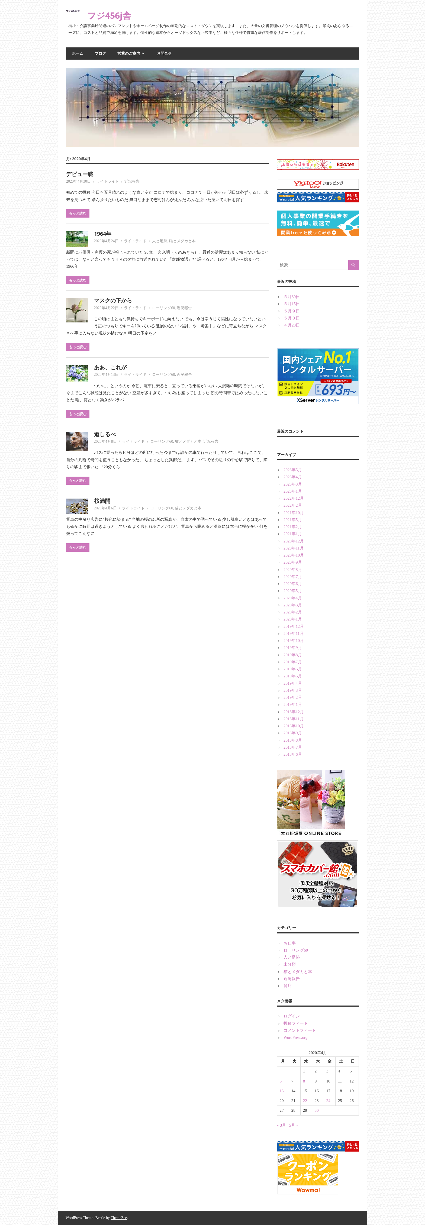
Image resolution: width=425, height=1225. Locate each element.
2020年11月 (294, 548)
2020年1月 (293, 619)
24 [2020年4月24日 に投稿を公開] (328, 1100)
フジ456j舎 (109, 15)
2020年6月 (293, 583)
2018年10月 (294, 726)
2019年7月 (293, 662)
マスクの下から (113, 300)
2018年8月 (293, 740)
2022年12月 (294, 498)
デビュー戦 (79, 174)
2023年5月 (293, 470)
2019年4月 (293, 683)
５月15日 (292, 304)
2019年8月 (293, 655)
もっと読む (77, 213)
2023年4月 (293, 477)
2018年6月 (293, 754)
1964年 (102, 233)
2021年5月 (293, 520)
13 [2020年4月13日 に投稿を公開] (282, 1091)
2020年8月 (293, 569)
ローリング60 (163, 308)
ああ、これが (110, 367)
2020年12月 (294, 541)
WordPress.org (295, 1037)
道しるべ (105, 434)
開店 (288, 986)
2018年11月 (294, 719)
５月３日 (292, 318)
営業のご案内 (128, 53)
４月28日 (292, 325)
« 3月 (281, 1125)
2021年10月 (294, 512)
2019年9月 (293, 647)
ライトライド (107, 181)
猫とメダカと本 (182, 241)
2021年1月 (293, 534)
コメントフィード (300, 1030)
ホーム (77, 53)
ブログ (100, 53)
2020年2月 (293, 612)
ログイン (292, 1016)
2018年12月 (294, 712)
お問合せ (164, 53)
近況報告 (132, 181)
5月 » (293, 1125)
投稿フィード (296, 1023)
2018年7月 (293, 747)
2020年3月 (293, 605)
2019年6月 (293, 669)
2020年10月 (294, 555)
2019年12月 (294, 626)
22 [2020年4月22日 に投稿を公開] (305, 1100)
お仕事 (290, 943)
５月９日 (292, 311)
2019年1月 (293, 704)
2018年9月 (293, 733)
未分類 (290, 964)
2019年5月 (293, 676)
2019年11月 (294, 633)
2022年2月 (293, 505)
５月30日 (292, 297)
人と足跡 (159, 241)
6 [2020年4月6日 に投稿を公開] (281, 1081)
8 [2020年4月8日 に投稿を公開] (304, 1081)
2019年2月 (293, 697)
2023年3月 (293, 484)
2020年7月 (293, 576)
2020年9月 (293, 562)
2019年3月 (293, 690)
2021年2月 (293, 527)
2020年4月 (293, 598)
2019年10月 (294, 640)
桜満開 (102, 501)
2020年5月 (293, 591)
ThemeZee (119, 1218)
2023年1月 (293, 491)
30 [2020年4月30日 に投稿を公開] (317, 1110)
